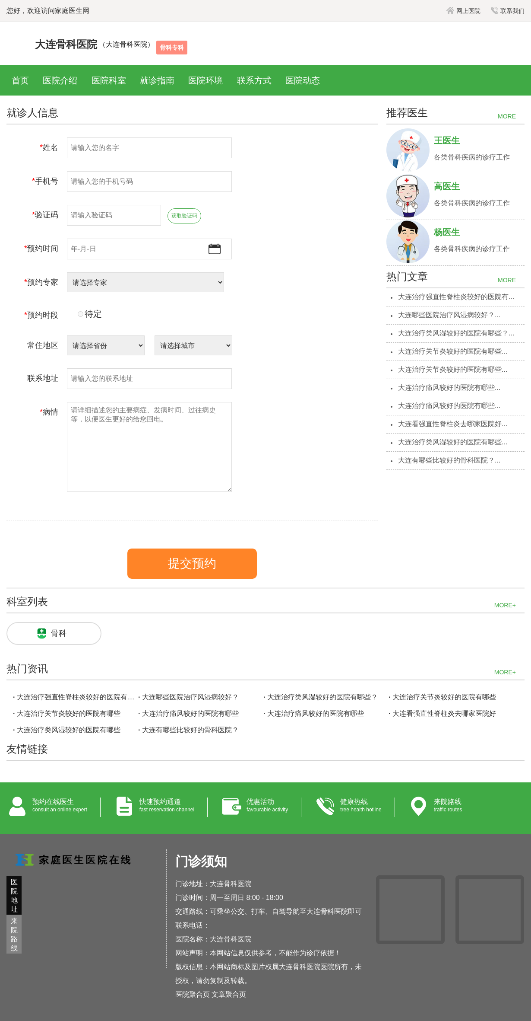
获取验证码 (184, 216)
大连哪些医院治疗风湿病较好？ (190, 697)
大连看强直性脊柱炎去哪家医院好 (444, 713)
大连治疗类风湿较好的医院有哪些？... (456, 333)
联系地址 (42, 378)
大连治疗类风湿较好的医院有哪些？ (322, 697)
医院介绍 (60, 80)
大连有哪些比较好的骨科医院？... (449, 460)
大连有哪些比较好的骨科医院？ (190, 730)
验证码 (45, 215)
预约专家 (41, 282)
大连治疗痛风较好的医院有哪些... (449, 387)
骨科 (58, 633)
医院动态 (302, 80)
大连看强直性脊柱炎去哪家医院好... (452, 424)
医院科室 (109, 80)
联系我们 (508, 10)
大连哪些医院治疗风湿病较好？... (449, 315)
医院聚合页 (192, 994)
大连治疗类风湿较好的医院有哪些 (68, 730)
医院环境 (205, 80)
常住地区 (42, 345)
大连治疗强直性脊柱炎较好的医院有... (456, 296)
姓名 (49, 147)
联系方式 (254, 80)
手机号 (45, 181)
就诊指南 (157, 80)
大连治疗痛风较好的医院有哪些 (190, 713)
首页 (20, 80)
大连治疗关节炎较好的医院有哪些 (444, 697)
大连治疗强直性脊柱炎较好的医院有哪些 (76, 697)
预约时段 (41, 315)
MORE (507, 116)
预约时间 (41, 248)
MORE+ (505, 605)
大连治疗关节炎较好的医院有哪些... (452, 351)
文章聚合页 (229, 994)
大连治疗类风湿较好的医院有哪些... (452, 442)
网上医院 (463, 10)
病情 (49, 412)
